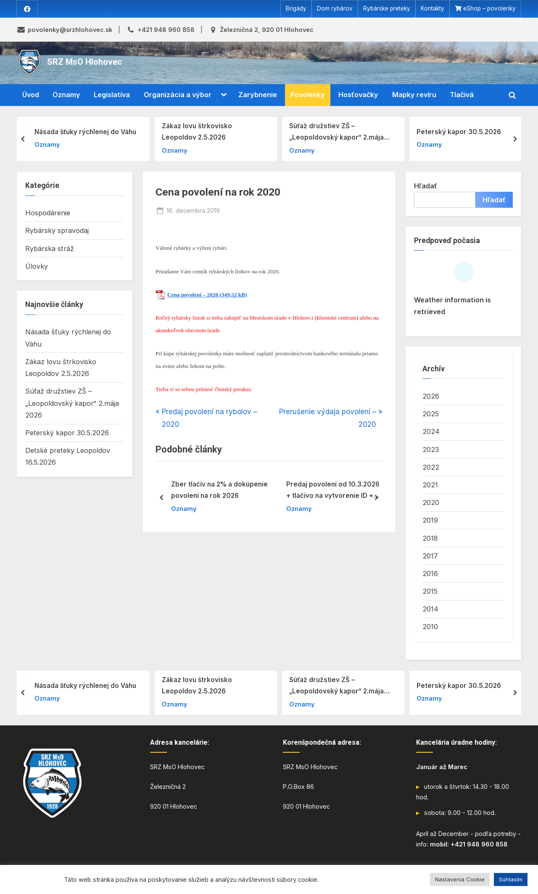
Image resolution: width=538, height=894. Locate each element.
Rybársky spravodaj (57, 231)
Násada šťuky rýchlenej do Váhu (85, 132)
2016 (430, 573)
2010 (430, 627)
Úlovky (36, 266)
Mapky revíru (414, 95)
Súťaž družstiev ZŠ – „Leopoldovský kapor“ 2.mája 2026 (336, 132)
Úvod (30, 95)
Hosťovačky (358, 95)
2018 (430, 538)
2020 (430, 503)
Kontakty (432, 8)
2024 (431, 432)
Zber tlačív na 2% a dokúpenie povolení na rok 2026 (219, 490)
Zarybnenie (257, 95)
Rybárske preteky (386, 8)
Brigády (296, 8)
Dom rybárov (335, 8)
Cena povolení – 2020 (192, 294)
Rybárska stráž (49, 248)
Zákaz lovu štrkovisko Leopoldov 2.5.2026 (197, 131)
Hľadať (425, 186)
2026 (430, 396)
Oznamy (66, 95)
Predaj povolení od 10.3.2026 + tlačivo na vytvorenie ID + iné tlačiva (333, 491)
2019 (430, 520)
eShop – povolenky (489, 8)
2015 (430, 591)
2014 (430, 609)
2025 (430, 414)
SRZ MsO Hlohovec (84, 62)
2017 (430, 556)
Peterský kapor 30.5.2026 (459, 132)
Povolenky (307, 95)
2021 (430, 485)
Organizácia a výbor (177, 95)
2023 (430, 449)
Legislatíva (112, 95)
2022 (430, 467)
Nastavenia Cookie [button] (460, 879)
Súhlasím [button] (510, 879)
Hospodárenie (47, 213)
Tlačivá (462, 95)
